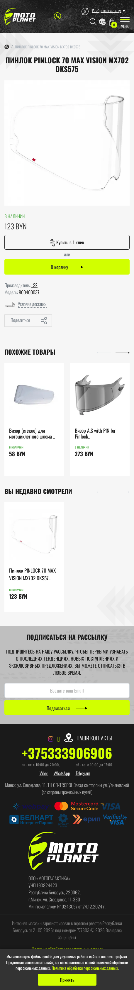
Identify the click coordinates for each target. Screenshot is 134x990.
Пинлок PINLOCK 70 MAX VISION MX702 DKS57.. (32, 574)
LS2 (34, 285)
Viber (44, 773)
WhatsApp (62, 773)
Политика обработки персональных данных (67, 948)
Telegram (83, 773)
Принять (67, 979)
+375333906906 (67, 753)
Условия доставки (32, 303)
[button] (104, 352)
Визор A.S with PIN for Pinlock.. (95, 433)
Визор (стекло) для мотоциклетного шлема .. (32, 433)
